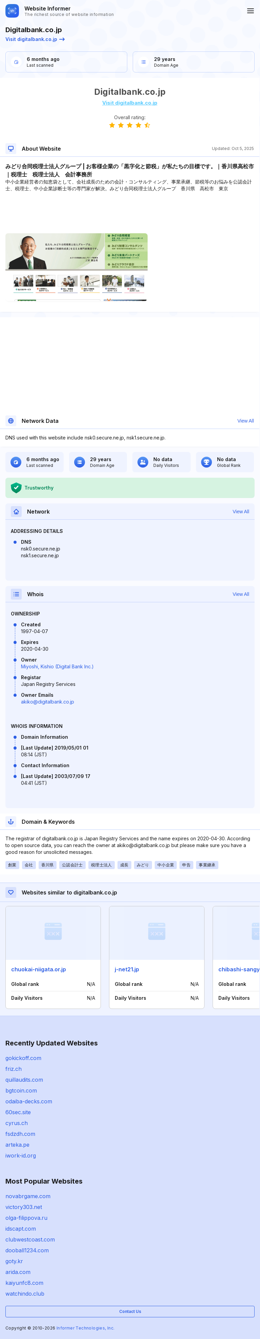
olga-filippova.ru (26, 1217)
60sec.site (18, 1112)
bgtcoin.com (21, 1090)
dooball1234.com (27, 1250)
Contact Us (130, 1311)
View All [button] (245, 421)
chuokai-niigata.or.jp (38, 969)
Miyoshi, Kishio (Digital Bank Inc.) (57, 666)
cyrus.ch (16, 1123)
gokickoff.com (23, 1058)
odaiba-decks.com (28, 1101)
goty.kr (14, 1261)
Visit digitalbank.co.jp (35, 39)
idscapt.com (20, 1228)
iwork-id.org (20, 1155)
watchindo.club (24, 1293)
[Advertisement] (129, 213)
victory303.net (23, 1207)
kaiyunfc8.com (24, 1282)
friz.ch (13, 1068)
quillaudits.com (24, 1079)
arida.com (17, 1272)
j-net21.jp (127, 969)
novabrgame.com (27, 1196)
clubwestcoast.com (30, 1239)
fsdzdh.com (20, 1133)
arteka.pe (17, 1144)
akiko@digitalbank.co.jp (47, 702)
